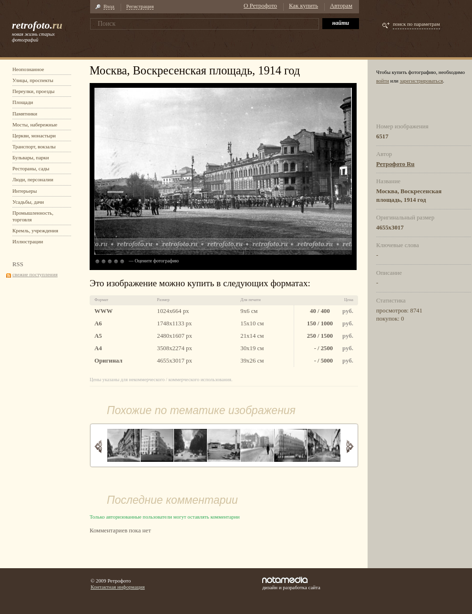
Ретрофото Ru (395, 164)
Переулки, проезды (33, 91)
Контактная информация (118, 587)
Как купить (303, 5)
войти (382, 80)
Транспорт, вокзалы (34, 146)
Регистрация (140, 6)
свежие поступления (35, 274)
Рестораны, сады (30, 168)
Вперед (350, 446)
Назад (98, 446)
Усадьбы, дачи (28, 202)
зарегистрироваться (421, 80)
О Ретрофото (260, 5)
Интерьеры (24, 191)
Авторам (341, 5)
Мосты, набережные (34, 124)
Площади (22, 102)
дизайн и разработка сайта (291, 583)
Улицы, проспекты (32, 80)
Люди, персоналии (32, 179)
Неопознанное (28, 69)
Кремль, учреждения (35, 230)
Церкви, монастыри (34, 135)
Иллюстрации (27, 241)
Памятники (24, 113)
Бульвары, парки (30, 157)
